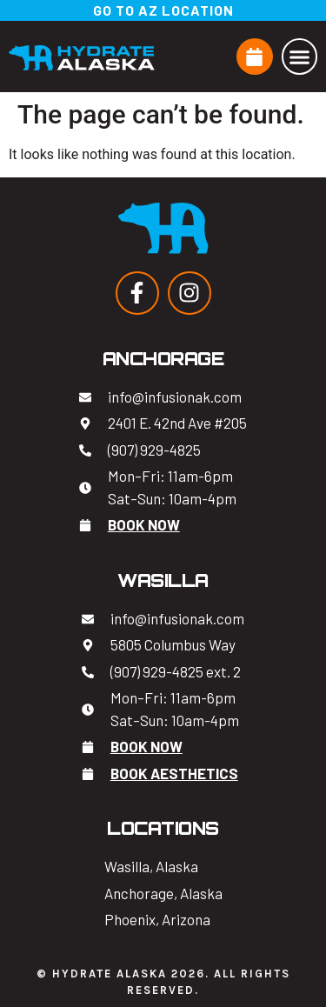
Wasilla (163, 580)
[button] (300, 56)
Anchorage (163, 359)
